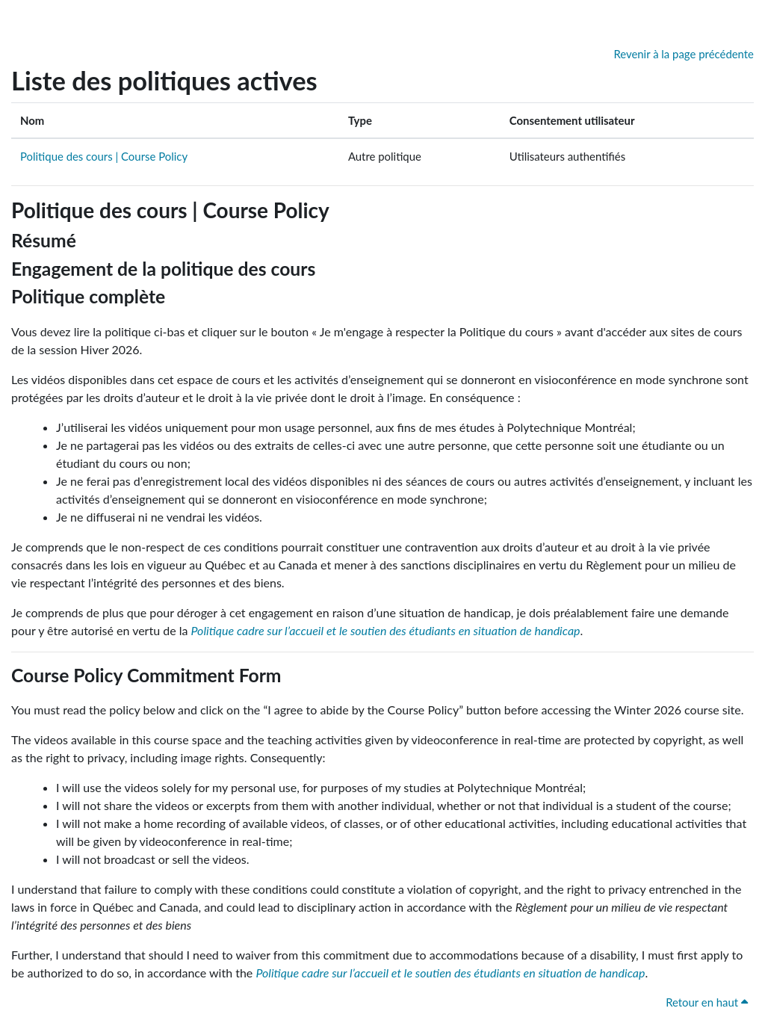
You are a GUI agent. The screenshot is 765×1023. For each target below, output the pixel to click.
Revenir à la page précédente (683, 54)
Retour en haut (707, 1002)
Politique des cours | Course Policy (104, 156)
